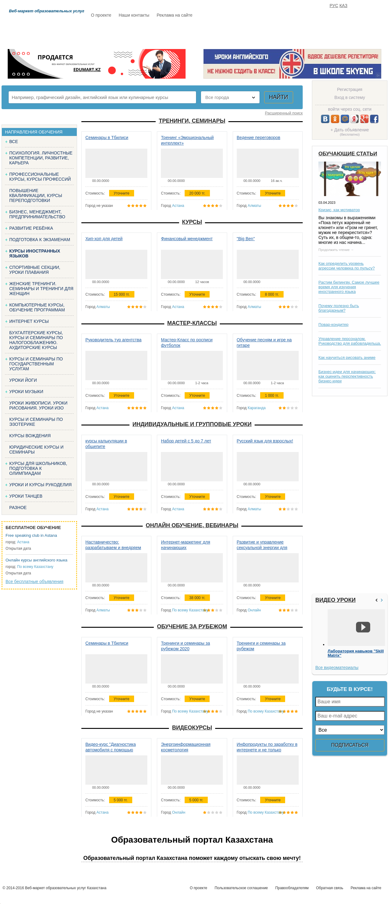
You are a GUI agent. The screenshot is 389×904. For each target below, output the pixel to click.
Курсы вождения (30, 435)
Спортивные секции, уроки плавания (34, 270)
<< (377, 600)
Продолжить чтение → (336, 250)
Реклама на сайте (174, 15)
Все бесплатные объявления (34, 581)
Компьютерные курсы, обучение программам (37, 307)
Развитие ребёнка (31, 228)
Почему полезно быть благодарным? (338, 308)
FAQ (280, 33)
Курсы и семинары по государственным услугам (36, 363)
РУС (334, 5)
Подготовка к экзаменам (39, 239)
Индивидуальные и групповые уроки (192, 424)
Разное (18, 507)
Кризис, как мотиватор (339, 210)
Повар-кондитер (333, 324)
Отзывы (253, 33)
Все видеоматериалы (336, 667)
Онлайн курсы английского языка (36, 560)
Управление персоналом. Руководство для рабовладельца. (349, 341)
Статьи (222, 33)
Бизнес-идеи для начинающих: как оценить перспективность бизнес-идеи (347, 376)
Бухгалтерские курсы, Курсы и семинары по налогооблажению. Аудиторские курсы (36, 340)
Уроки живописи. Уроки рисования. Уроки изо (38, 405)
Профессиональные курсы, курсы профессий (40, 177)
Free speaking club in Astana (31, 535)
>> (382, 600)
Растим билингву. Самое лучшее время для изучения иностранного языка (348, 287)
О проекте (101, 15)
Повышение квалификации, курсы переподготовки (35, 195)
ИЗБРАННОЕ (312, 33)
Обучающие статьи (347, 154)
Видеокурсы (192, 728)
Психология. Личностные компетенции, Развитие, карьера (40, 157)
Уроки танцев (26, 496)
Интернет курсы (29, 321)
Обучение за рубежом (192, 626)
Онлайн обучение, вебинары (192, 525)
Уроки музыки (26, 391)
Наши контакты (134, 15)
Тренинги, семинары (192, 121)
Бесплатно (187, 33)
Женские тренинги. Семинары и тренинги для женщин (41, 288)
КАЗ (343, 5)
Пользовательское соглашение (241, 888)
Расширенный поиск (284, 113)
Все (13, 141)
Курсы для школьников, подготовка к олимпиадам (38, 468)
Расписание (113, 33)
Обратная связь (329, 888)
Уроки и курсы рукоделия (40, 484)
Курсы (192, 222)
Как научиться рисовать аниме (346, 357)
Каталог (150, 33)
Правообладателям (292, 888)
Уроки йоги (23, 380)
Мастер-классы (192, 323)
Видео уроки (335, 600)
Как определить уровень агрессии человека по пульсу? (346, 265)
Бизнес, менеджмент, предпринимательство (37, 214)
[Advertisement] (331, 494)
